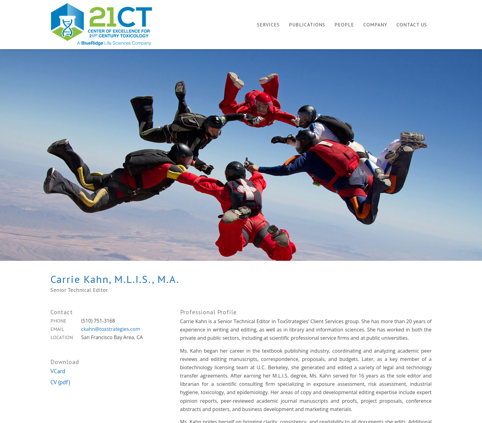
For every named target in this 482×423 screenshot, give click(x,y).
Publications (307, 25)
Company (375, 25)
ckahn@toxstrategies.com (110, 329)
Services (268, 25)
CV (53, 382)
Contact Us (412, 25)
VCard (57, 371)
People (344, 25)
